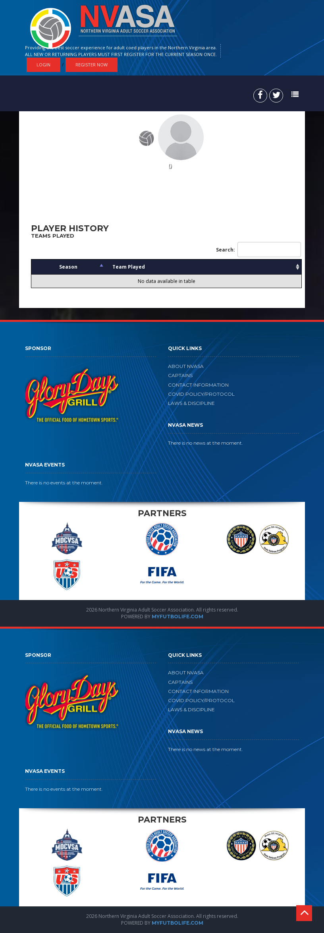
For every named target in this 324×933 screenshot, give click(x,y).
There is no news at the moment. (205, 443)
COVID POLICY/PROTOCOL (201, 394)
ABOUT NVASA (186, 366)
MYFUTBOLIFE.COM (177, 616)
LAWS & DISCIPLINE (191, 403)
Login (43, 65)
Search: (258, 249)
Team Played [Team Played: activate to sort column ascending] (128, 266)
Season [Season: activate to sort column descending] (68, 266)
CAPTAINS (180, 375)
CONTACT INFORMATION (198, 385)
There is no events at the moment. (64, 483)
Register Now (91, 65)
